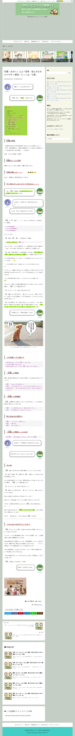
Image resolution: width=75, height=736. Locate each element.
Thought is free (45, 732)
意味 (33, 601)
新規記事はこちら (34, 1)
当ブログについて (21, 1)
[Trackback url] (23, 715)
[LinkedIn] (27, 613)
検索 (48, 70)
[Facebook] (14, 613)
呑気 (8, 410)
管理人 (40, 604)
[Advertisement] (37, 29)
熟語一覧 (28, 1)
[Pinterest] (21, 613)
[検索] (71, 1)
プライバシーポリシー (51, 1)
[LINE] (33, 613)
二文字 (11, 46)
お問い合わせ (42, 1)
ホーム (5, 46)
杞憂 (36, 601)
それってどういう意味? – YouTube (55, 129)
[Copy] (40, 613)
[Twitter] (7, 613)
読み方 (40, 601)
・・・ (15, 115)
